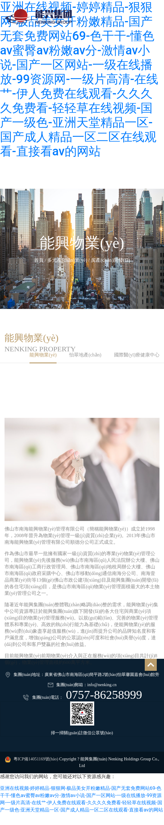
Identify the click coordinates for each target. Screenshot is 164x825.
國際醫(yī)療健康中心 (136, 354)
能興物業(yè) (82, 242)
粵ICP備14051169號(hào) (36, 759)
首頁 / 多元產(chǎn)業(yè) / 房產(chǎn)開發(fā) (82, 260)
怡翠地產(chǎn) (85, 354)
